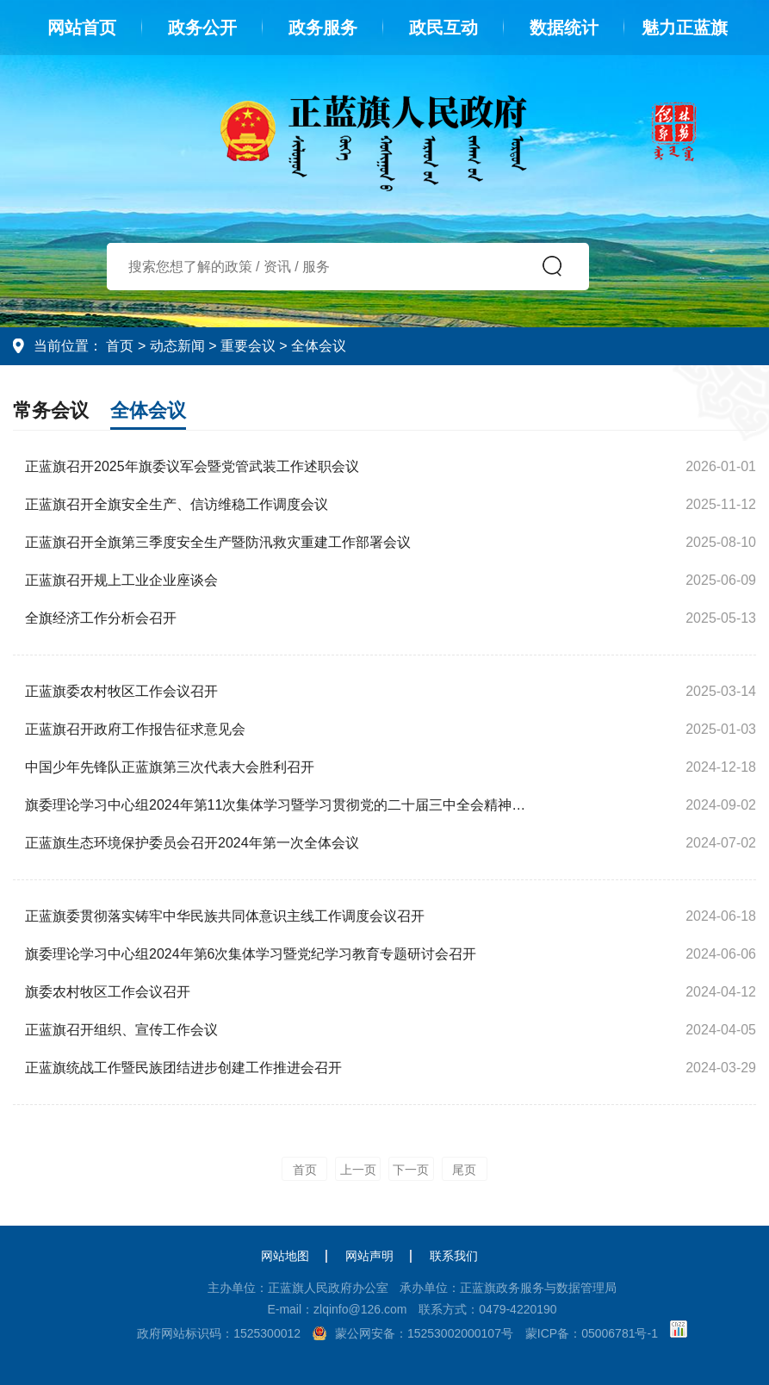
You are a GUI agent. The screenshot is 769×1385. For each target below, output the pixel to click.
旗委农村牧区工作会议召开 (107, 991)
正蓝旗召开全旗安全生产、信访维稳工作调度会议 (176, 504)
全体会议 (318, 345)
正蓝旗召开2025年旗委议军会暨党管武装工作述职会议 (192, 466)
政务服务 (322, 27)
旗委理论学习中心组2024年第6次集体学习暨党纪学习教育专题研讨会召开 (251, 954)
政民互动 (443, 27)
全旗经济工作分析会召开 (101, 618)
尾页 (464, 1170)
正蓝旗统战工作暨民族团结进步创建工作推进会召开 (183, 1067)
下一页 (411, 1170)
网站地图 (285, 1256)
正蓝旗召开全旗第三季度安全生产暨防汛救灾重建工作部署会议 (218, 542)
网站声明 (369, 1256)
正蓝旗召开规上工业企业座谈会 (121, 580)
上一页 (358, 1170)
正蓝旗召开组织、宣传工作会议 (121, 1029)
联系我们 (454, 1256)
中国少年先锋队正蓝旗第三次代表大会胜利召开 (169, 767)
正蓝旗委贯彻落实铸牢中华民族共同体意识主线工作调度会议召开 (225, 916)
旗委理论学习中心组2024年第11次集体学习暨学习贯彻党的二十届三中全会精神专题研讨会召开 (281, 805)
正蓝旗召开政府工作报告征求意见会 (135, 729)
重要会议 (248, 345)
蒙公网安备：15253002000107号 (424, 1333)
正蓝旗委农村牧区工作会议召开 (121, 691)
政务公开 (202, 27)
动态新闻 (177, 345)
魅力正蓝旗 (685, 27)
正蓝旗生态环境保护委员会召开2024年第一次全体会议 (192, 842)
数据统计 (564, 27)
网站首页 (81, 27)
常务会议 (51, 410)
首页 (119, 345)
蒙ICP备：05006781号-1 (591, 1333)
